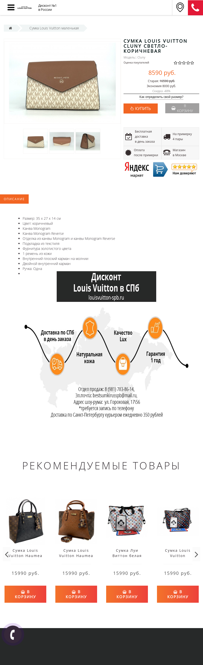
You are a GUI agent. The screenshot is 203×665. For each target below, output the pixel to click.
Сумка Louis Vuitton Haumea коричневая (76, 555)
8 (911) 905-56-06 (195, 7)
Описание (14, 199)
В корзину (182, 108)
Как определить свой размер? (161, 97)
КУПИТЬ (143, 108)
